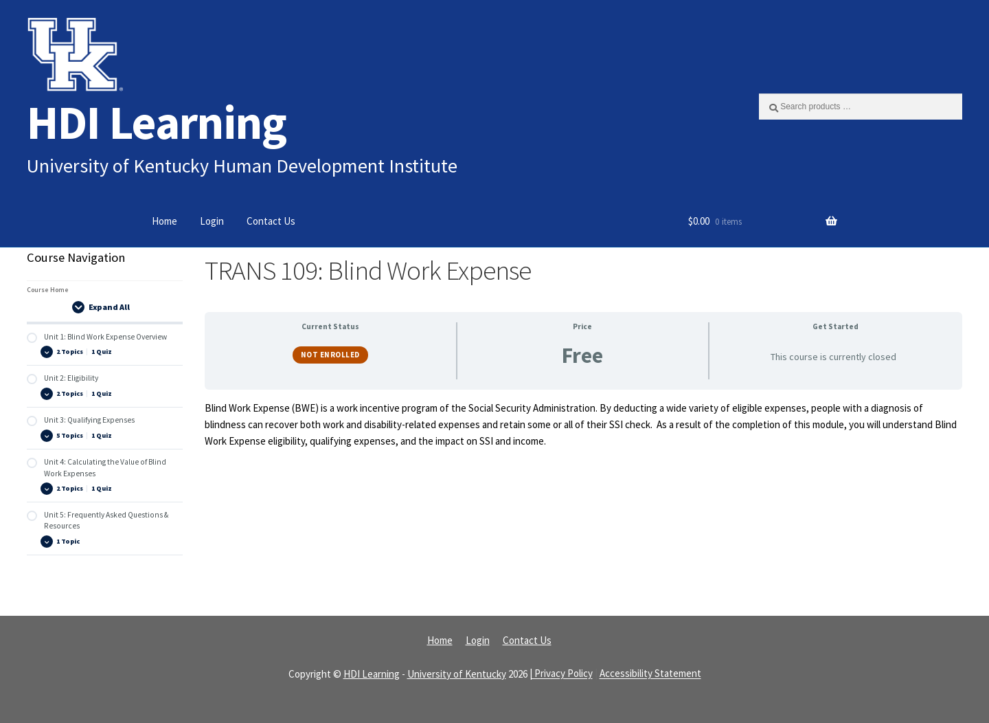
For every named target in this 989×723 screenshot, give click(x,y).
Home (164, 220)
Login (212, 220)
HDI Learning (156, 122)
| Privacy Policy (561, 673)
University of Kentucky (456, 673)
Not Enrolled (330, 354)
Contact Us (271, 220)
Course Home (48, 289)
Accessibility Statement (650, 673)
